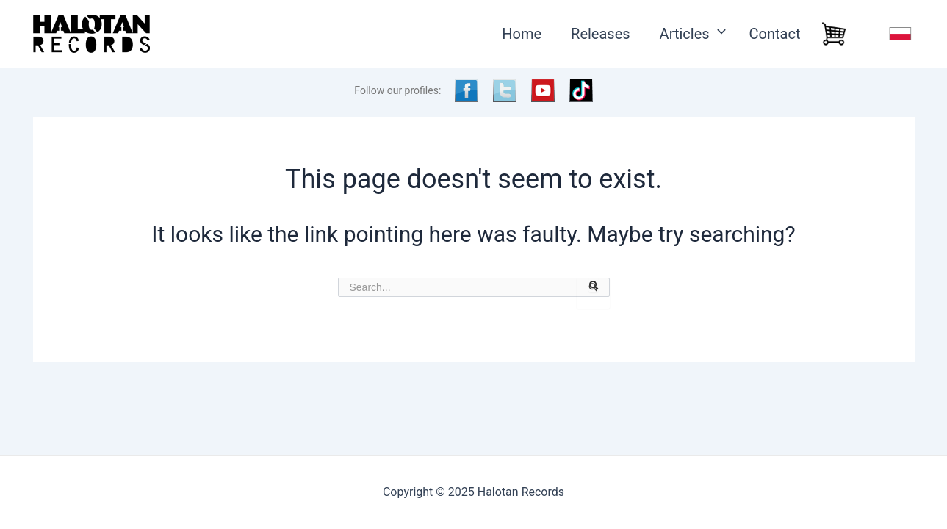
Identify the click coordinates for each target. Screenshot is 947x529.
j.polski (900, 33)
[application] (715, 33)
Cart (834, 33)
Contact (775, 34)
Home (521, 34)
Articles (690, 33)
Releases (600, 34)
